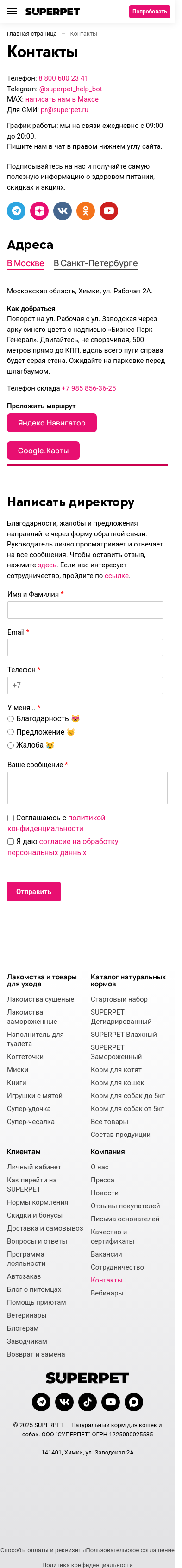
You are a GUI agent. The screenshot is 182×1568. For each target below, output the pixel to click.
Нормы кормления (37, 1202)
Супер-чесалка (31, 1121)
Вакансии (106, 1254)
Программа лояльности (26, 1259)
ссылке (117, 575)
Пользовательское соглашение (130, 1550)
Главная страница (32, 33)
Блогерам (23, 1328)
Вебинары (107, 1293)
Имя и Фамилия (35, 594)
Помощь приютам (36, 1302)
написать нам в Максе (62, 99)
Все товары (109, 1121)
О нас (100, 1167)
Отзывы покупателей (125, 1206)
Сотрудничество (117, 1267)
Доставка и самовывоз (45, 1228)
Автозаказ (24, 1276)
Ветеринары (27, 1315)
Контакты (107, 1280)
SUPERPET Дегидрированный (121, 1017)
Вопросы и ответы (37, 1241)
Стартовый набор (119, 999)
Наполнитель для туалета (35, 1039)
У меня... (23, 708)
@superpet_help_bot (70, 89)
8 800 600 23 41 (63, 78)
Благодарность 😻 (48, 718)
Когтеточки (25, 1057)
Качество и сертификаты (112, 1236)
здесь (47, 565)
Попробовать (149, 11)
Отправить (33, 892)
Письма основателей (125, 1219)
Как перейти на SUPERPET (32, 1184)
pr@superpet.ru (64, 110)
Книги (16, 1083)
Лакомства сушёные (40, 999)
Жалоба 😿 (35, 745)
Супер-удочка (29, 1109)
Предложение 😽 (45, 732)
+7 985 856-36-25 (89, 388)
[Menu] (16, 12)
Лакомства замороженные (32, 1017)
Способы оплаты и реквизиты (43, 1550)
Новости (105, 1193)
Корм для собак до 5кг (128, 1096)
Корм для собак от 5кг (127, 1109)
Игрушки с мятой (35, 1096)
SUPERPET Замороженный (116, 1052)
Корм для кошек (117, 1083)
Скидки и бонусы (35, 1215)
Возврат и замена (36, 1354)
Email (18, 632)
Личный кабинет (34, 1167)
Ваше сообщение (37, 765)
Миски (17, 1070)
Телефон (23, 670)
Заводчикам (27, 1341)
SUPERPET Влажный (124, 1034)
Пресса (102, 1180)
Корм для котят (116, 1070)
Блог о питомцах (34, 1289)
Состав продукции (121, 1134)
